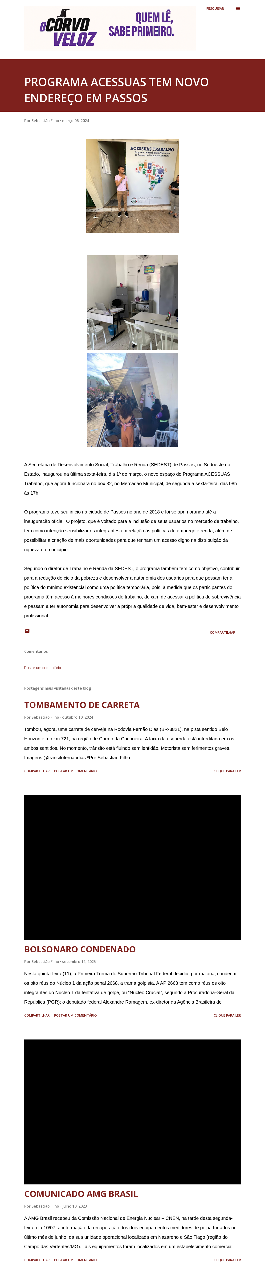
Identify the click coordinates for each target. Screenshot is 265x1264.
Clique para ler (227, 771)
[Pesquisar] (215, 8)
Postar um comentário (42, 668)
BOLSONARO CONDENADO (80, 949)
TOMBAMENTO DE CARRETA (82, 705)
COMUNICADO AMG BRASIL (81, 1194)
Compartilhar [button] (222, 632)
